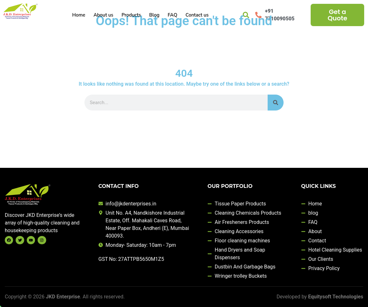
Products (131, 15)
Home (78, 15)
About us (103, 15)
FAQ (172, 15)
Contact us (197, 15)
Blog (154, 15)
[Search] (276, 103)
